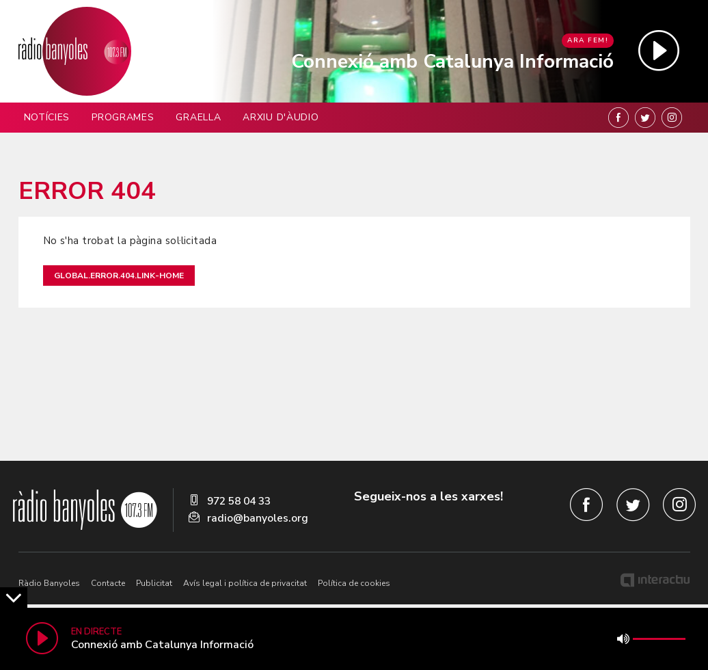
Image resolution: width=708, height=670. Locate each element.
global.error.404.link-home (119, 275)
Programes (123, 117)
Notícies (47, 117)
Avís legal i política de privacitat (245, 583)
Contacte (108, 583)
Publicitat (154, 583)
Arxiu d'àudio (280, 117)
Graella (198, 117)
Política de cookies (354, 583)
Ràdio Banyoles (49, 583)
